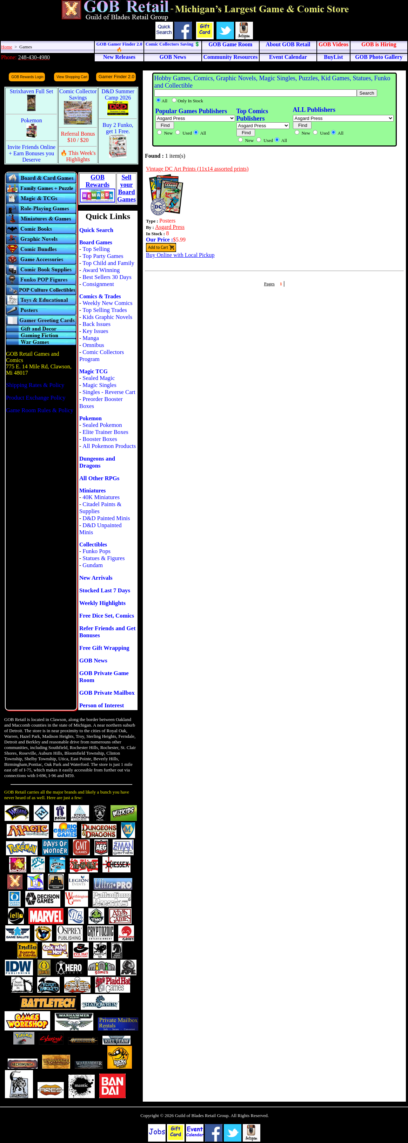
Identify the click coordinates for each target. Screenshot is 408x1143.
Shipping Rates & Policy (35, 385)
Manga (90, 338)
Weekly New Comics (107, 303)
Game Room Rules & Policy (39, 410)
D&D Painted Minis (106, 518)
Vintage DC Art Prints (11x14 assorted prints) (197, 169)
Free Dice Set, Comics (106, 615)
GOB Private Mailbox (107, 692)
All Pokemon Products (109, 446)
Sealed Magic (98, 378)
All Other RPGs (99, 478)
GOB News (93, 660)
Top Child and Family (108, 263)
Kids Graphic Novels (107, 317)
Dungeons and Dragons (97, 462)
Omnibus (93, 345)
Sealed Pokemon (102, 425)
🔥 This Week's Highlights (78, 156)
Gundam (92, 565)
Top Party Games (102, 256)
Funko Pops (96, 551)
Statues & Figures (103, 558)
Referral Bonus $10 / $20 (78, 137)
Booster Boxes (99, 439)
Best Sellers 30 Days (106, 277)
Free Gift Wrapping (104, 648)
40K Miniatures (101, 497)
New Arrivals (96, 577)
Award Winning (101, 270)
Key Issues (95, 331)
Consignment (98, 284)
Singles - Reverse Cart (108, 392)
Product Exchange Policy (36, 397)
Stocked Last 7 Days (104, 590)
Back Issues (96, 324)
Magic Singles (99, 385)
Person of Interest (101, 705)
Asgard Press (170, 227)
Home (6, 46)
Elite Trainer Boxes (105, 432)
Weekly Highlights (102, 603)
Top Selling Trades (104, 310)
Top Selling (96, 249)
